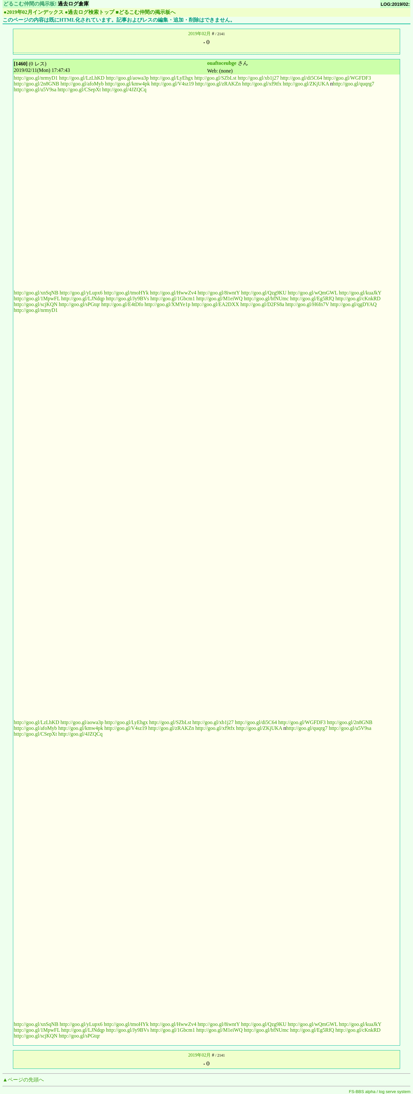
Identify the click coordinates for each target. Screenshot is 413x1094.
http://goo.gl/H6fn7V (307, 304)
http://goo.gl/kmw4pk (127, 83)
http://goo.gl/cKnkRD (357, 298)
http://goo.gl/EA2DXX (215, 304)
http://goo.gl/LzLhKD (82, 78)
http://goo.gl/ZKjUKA (306, 83)
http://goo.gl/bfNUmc (266, 298)
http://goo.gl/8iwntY (218, 292)
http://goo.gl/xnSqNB (36, 292)
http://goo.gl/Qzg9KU (264, 292)
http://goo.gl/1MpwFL (37, 298)
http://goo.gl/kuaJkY (360, 292)
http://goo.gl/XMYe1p (167, 304)
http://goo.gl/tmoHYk (126, 292)
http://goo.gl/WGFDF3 (347, 78)
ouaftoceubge (222, 63)
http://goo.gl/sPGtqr (79, 304)
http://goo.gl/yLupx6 (81, 292)
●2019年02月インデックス (34, 12)
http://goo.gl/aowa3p (127, 78)
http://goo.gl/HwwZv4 (173, 292)
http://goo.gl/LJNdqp (83, 298)
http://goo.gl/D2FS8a (262, 304)
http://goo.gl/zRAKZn (218, 83)
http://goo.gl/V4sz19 (172, 83)
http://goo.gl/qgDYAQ (353, 304)
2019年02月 (199, 33)
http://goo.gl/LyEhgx (171, 78)
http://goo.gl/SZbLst (216, 78)
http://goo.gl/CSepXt (79, 89)
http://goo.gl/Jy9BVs (127, 298)
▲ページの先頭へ (23, 1079)
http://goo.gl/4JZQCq (124, 89)
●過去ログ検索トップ (90, 12)
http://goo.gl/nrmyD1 (36, 78)
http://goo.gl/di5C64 (301, 78)
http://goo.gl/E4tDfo (122, 304)
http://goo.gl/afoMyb (82, 83)
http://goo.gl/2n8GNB (36, 83)
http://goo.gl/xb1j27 (258, 78)
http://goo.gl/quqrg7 (353, 83)
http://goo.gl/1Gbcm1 (172, 298)
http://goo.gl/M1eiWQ (219, 298)
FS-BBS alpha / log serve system (379, 1091)
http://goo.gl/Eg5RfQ (312, 298)
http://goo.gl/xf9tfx (261, 83)
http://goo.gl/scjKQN (36, 304)
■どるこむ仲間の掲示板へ (146, 12)
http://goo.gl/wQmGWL (313, 292)
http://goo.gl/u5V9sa (35, 89)
